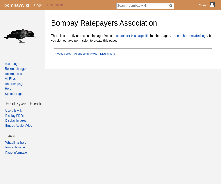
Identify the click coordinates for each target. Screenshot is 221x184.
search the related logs (191, 36)
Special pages (14, 94)
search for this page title (132, 36)
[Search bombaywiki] (142, 5)
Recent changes (16, 69)
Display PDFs (14, 116)
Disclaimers (107, 53)
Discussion (55, 5)
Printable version (16, 147)
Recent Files (13, 74)
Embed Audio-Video (18, 126)
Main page (12, 64)
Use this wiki (13, 110)
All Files (10, 78)
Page (38, 5)
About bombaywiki (85, 53)
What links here (16, 142)
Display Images (15, 120)
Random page (14, 84)
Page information (17, 152)
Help (8, 88)
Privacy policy (62, 53)
